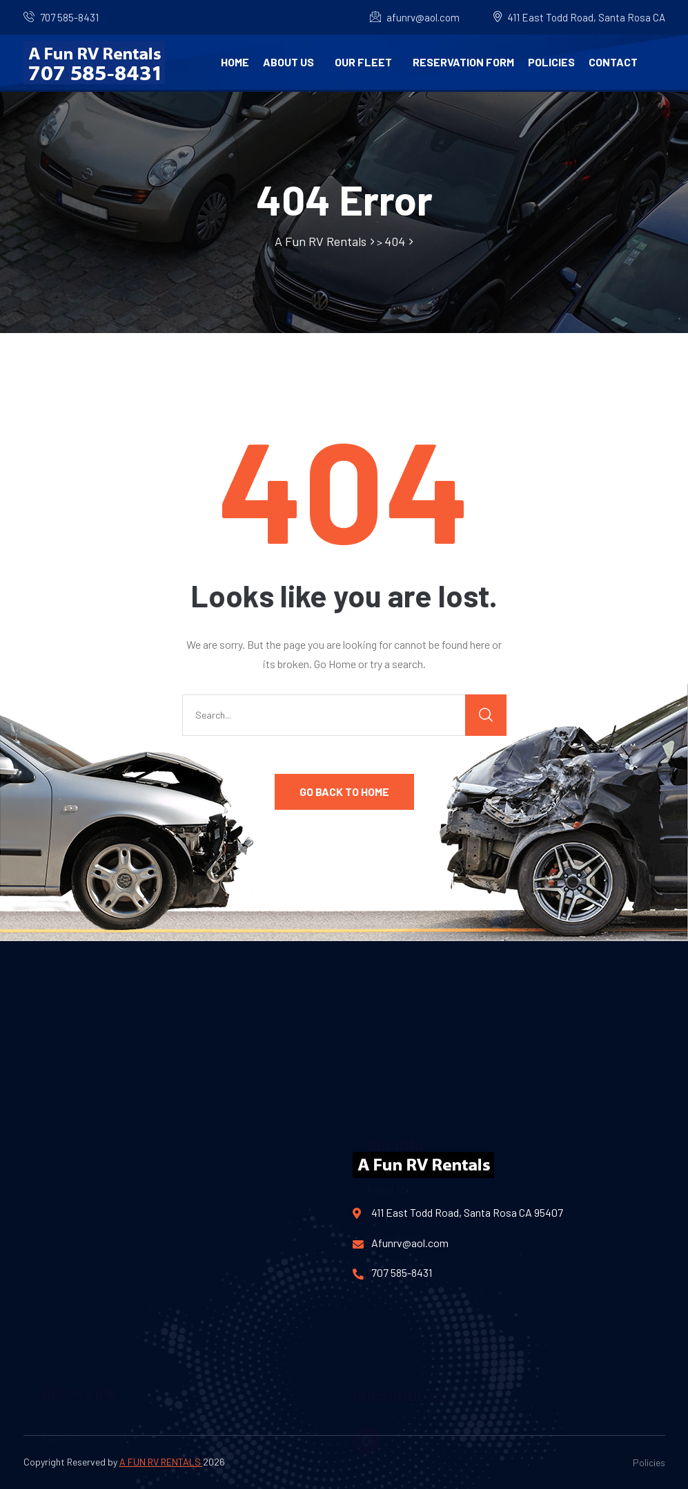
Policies (551, 61)
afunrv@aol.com (415, 17)
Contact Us (392, 1131)
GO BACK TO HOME (344, 791)
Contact (613, 61)
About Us (288, 61)
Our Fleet (386, 1081)
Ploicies (60, 1374)
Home (235, 61)
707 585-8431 (69, 17)
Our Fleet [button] (363, 61)
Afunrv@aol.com (401, 1243)
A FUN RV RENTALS (161, 1462)
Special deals (396, 1106)
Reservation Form (463, 61)
